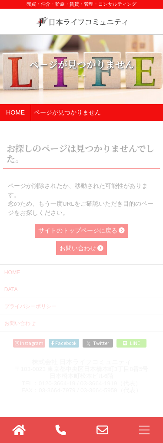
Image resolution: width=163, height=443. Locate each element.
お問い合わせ (20, 323)
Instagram (29, 342)
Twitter (97, 342)
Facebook (64, 342)
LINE (131, 342)
